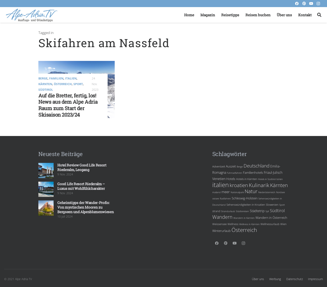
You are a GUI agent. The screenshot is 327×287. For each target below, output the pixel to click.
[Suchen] (319, 15)
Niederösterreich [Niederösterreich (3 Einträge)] (266, 192)
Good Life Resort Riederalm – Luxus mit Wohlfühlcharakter (81, 186)
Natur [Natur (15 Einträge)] (251, 191)
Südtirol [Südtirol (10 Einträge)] (277, 210)
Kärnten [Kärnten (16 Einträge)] (279, 185)
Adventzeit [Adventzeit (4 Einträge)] (218, 166)
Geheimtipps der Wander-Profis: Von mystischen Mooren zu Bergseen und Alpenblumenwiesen (85, 207)
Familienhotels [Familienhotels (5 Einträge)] (253, 172)
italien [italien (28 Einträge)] (220, 185)
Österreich (63, 84)
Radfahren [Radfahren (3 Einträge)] (225, 198)
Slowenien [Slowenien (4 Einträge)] (272, 204)
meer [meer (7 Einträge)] (225, 191)
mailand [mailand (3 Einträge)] (216, 192)
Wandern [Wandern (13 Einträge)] (222, 217)
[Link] (31, 15)
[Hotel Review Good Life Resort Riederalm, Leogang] (46, 170)
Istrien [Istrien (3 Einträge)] (279, 179)
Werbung (275, 279)
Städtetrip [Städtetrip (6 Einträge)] (257, 211)
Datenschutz (294, 279)
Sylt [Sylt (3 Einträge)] (267, 211)
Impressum (315, 279)
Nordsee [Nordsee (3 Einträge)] (280, 192)
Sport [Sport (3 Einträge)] (282, 204)
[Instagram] (318, 3)
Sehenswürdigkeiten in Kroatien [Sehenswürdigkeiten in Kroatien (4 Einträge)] (245, 204)
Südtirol (45, 90)
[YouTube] (311, 3)
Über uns (258, 279)
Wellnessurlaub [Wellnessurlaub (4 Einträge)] (269, 224)
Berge (43, 78)
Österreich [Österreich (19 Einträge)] (244, 230)
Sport (78, 84)
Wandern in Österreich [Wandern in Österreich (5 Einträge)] (271, 217)
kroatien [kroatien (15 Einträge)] (239, 185)
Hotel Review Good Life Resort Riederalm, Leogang (81, 167)
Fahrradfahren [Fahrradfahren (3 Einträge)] (234, 172)
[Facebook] (297, 3)
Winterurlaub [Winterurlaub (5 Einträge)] (221, 231)
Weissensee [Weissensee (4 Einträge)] (219, 224)
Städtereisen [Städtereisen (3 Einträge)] (242, 211)
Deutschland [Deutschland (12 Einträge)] (256, 166)
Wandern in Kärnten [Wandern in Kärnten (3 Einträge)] (244, 218)
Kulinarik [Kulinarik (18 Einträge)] (259, 185)
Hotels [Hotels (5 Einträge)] (230, 179)
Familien (56, 78)
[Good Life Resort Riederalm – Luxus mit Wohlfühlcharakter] (46, 189)
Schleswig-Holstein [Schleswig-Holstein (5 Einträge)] (245, 198)
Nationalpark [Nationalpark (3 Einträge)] (237, 192)
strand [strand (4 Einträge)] (216, 211)
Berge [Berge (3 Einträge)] (240, 166)
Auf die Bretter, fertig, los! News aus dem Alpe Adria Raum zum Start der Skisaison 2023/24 (67, 105)
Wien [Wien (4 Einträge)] (283, 224)
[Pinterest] (304, 3)
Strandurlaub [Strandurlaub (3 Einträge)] (228, 211)
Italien (71, 78)
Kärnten (45, 84)
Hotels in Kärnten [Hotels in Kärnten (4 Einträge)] (246, 179)
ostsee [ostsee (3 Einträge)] (215, 198)
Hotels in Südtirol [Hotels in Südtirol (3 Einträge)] (266, 179)
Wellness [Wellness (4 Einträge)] (233, 224)
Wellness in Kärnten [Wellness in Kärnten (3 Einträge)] (249, 224)
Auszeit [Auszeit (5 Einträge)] (231, 166)
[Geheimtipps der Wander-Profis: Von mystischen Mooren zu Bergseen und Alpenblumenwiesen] (46, 208)
